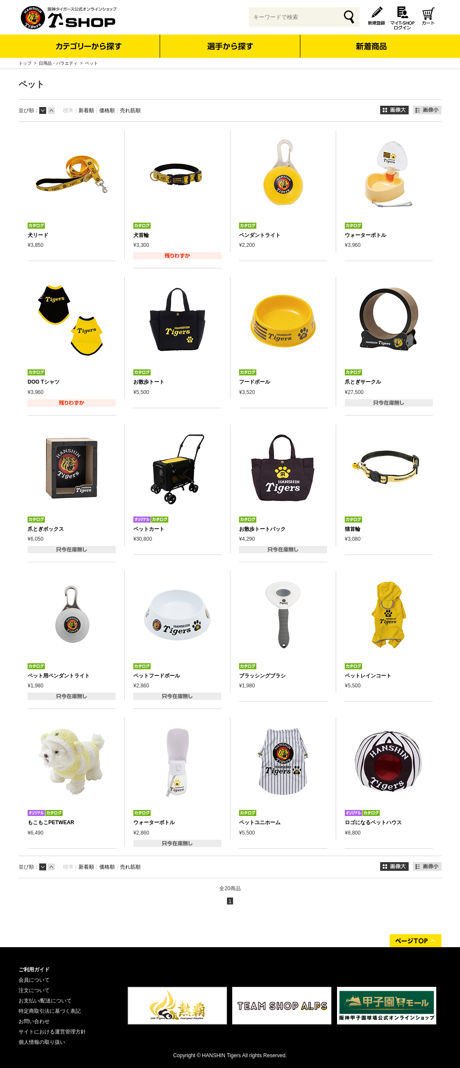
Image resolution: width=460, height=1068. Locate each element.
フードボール (254, 382)
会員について (34, 980)
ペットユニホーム (259, 822)
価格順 (107, 110)
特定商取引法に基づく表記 (50, 1011)
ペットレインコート (368, 676)
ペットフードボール (156, 676)
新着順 (86, 110)
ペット (91, 63)
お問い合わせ (34, 1021)
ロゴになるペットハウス (373, 822)
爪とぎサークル (363, 382)
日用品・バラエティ (58, 63)
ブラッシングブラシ (262, 676)
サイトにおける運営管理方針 (52, 1032)
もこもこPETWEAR (51, 822)
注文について (34, 990)
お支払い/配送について (45, 1001)
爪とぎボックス (46, 529)
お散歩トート (148, 382)
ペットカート (148, 529)
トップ (25, 63)
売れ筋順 (130, 110)
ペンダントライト (259, 235)
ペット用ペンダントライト (59, 676)
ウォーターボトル (365, 235)
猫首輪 (352, 529)
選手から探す (230, 46)
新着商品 (370, 40)
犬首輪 (141, 235)
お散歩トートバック (262, 529)
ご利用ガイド (34, 970)
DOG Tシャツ (44, 382)
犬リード (38, 235)
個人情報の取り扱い (42, 1042)
